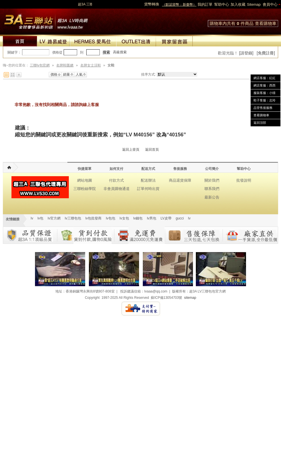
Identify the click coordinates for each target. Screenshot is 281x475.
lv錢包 (138, 218)
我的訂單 (205, 4)
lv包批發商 (93, 218)
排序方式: (148, 74)
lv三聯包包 (73, 218)
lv (32, 218)
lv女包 (124, 218)
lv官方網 (54, 218)
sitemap (190, 298)
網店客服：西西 (264, 85)
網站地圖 (84, 180)
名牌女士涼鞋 (90, 65)
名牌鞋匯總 (64, 65)
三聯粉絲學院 (84, 189)
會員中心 (270, 4)
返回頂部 (259, 122)
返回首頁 (152, 150)
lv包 (46, 20)
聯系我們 (211, 189)
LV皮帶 (166, 218)
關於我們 (211, 180)
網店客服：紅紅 (264, 78)
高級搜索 (120, 52)
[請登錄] (246, 53)
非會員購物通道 (117, 189)
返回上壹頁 (130, 150)
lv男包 (151, 218)
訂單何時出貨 (148, 189)
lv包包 (110, 218)
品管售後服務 (262, 107)
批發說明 (243, 180)
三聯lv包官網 (40, 65)
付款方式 (116, 180)
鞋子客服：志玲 (264, 100)
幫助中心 (221, 4)
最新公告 (211, 197)
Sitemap (254, 4)
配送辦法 (148, 180)
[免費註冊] (266, 53)
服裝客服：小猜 (264, 93)
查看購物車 (265, 23)
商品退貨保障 (180, 180)
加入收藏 (238, 4)
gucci (180, 218)
